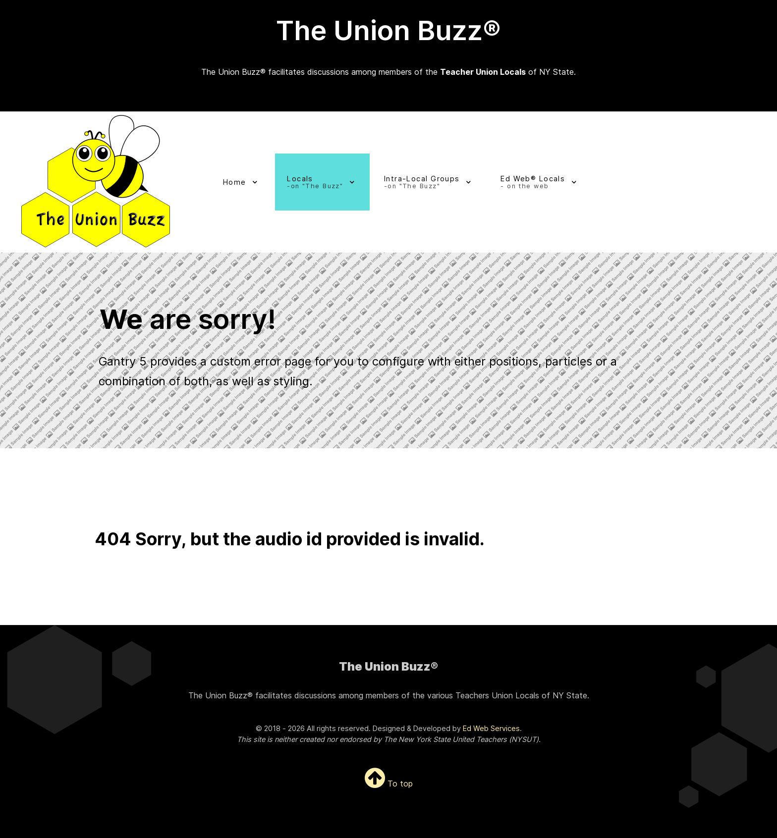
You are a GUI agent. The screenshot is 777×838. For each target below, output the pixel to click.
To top (389, 783)
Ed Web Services (491, 728)
